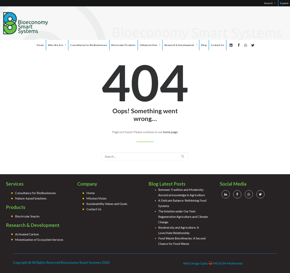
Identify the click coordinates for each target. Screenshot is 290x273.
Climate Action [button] (150, 45)
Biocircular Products (123, 45)
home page (170, 132)
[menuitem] (271, 3)
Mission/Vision (96, 198)
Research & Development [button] (180, 45)
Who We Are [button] (57, 45)
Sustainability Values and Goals (106, 203)
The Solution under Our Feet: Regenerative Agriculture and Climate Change (183, 216)
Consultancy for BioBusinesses (88, 45)
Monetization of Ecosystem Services (39, 239)
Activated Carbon (27, 234)
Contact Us (217, 45)
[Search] (145, 156)
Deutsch (269, 3)
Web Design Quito (195, 263)
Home (40, 45)
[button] (231, 45)
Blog (204, 45)
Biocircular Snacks (27, 216)
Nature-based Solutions (31, 198)
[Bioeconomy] (26, 23)
